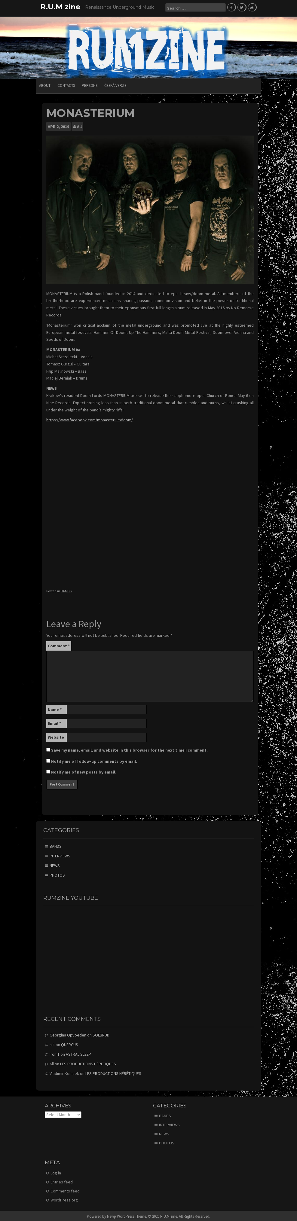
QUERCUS (69, 1043)
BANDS (66, 590)
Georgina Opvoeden (68, 1033)
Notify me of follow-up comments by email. (94, 760)
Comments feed (65, 1189)
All (79, 125)
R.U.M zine (60, 6)
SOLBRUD (101, 1033)
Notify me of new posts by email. (83, 771)
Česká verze (115, 84)
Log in (56, 1171)
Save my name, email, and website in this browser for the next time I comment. (129, 749)
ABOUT (45, 84)
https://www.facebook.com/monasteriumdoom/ (89, 418)
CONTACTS (66, 84)
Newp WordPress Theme (126, 1215)
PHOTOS (57, 874)
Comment (59, 644)
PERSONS (89, 84)
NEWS (55, 864)
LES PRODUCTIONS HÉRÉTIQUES (88, 1062)
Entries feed (62, 1180)
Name (55, 708)
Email (54, 722)
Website (56, 736)
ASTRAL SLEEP (78, 1053)
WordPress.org (64, 1198)
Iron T (55, 1053)
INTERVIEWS (60, 854)
